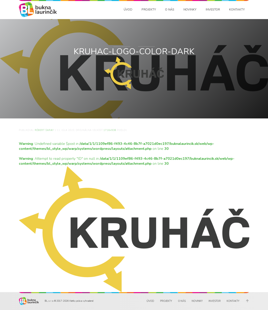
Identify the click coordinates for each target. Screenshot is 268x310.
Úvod (128, 10)
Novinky (189, 10)
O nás (169, 10)
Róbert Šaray (44, 130)
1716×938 (110, 130)
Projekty (148, 10)
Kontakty (237, 10)
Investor (213, 10)
